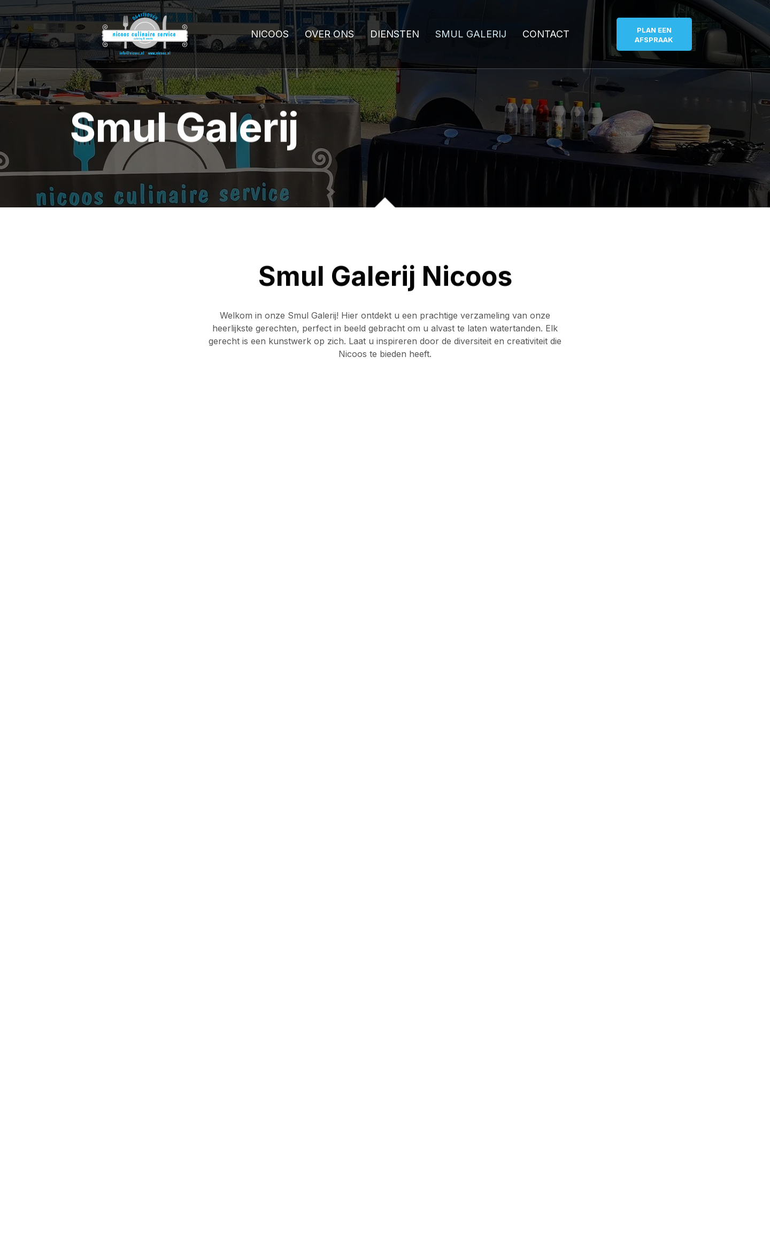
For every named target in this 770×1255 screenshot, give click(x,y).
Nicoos (270, 34)
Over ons (329, 34)
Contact (545, 34)
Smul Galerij (470, 34)
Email (83, 798)
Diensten (394, 34)
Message (93, 842)
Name (85, 754)
